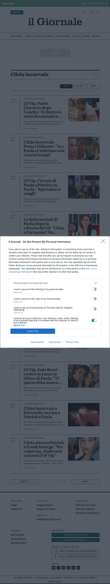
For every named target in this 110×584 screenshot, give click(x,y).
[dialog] (55, 292)
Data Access (55, 342)
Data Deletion (37, 342)
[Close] (104, 242)
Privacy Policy (72, 342)
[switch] (94, 289)
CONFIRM (33, 331)
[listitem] (55, 283)
